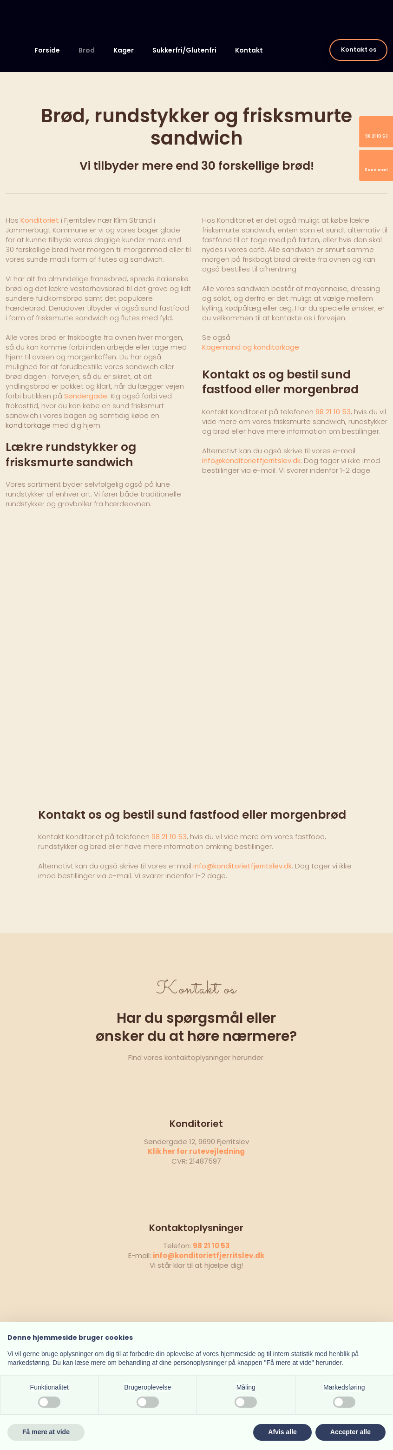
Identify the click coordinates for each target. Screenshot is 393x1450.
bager (148, 230)
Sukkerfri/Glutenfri (184, 50)
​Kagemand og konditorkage (250, 347)
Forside (47, 50)
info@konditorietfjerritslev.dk (251, 460)
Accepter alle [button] (350, 1432)
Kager (123, 50)
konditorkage (28, 425)
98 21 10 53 (333, 412)
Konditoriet (39, 220)
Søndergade (85, 396)
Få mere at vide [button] (46, 1432)
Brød (87, 50)
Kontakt (249, 50)
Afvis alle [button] (282, 1432)
